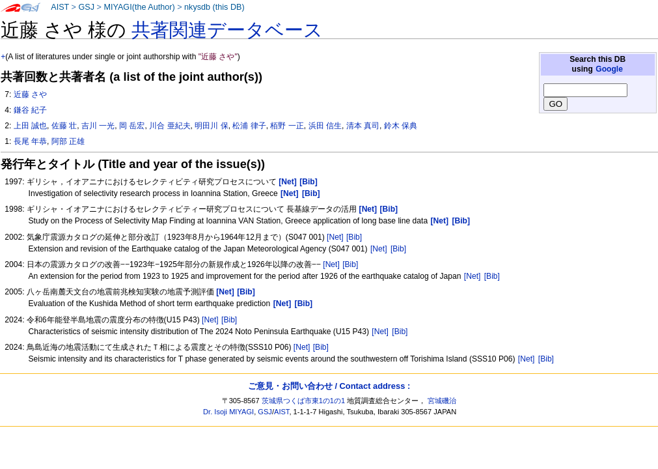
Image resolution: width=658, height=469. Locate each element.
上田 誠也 (30, 125)
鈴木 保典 (400, 125)
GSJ (86, 7)
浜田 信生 (325, 125)
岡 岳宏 (131, 125)
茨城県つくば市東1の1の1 (304, 401)
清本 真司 (362, 125)
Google (609, 69)
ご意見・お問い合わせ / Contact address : (329, 386)
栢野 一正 (286, 125)
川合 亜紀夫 (169, 125)
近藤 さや (30, 94)
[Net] (335, 237)
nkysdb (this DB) (214, 7)
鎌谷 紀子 (30, 110)
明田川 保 (211, 125)
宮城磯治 (442, 401)
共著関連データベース (227, 30)
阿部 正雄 (68, 141)
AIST (60, 7)
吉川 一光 (98, 125)
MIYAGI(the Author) (138, 7)
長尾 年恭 (30, 141)
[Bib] (354, 237)
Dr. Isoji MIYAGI (228, 412)
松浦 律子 (249, 125)
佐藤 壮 (64, 125)
